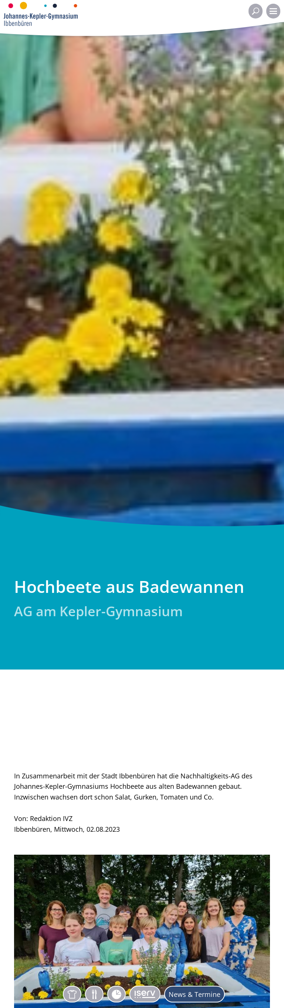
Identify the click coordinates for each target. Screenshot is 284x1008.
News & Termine (194, 994)
